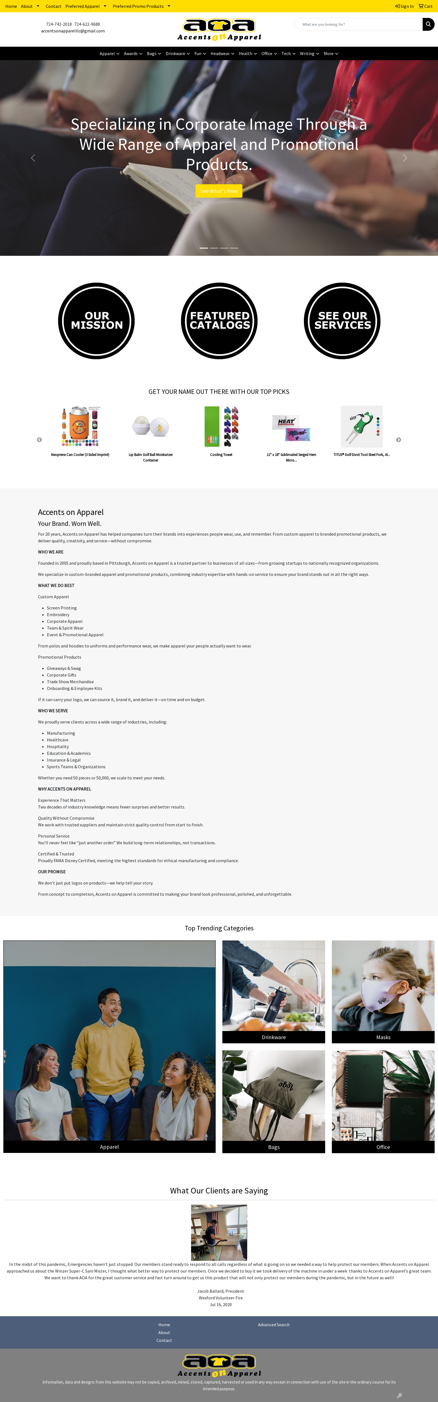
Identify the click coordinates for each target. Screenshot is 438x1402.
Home (11, 6)
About (27, 6)
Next (398, 440)
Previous (39, 440)
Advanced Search (274, 1324)
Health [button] (245, 53)
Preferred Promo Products (138, 6)
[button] (33, 158)
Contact (53, 6)
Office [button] (266, 53)
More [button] (329, 53)
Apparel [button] (107, 53)
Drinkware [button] (175, 53)
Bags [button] (151, 53)
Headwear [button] (220, 53)
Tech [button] (286, 53)
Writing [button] (307, 53)
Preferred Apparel (82, 6)
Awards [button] (131, 53)
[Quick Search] (359, 24)
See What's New (219, 190)
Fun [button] (197, 53)
